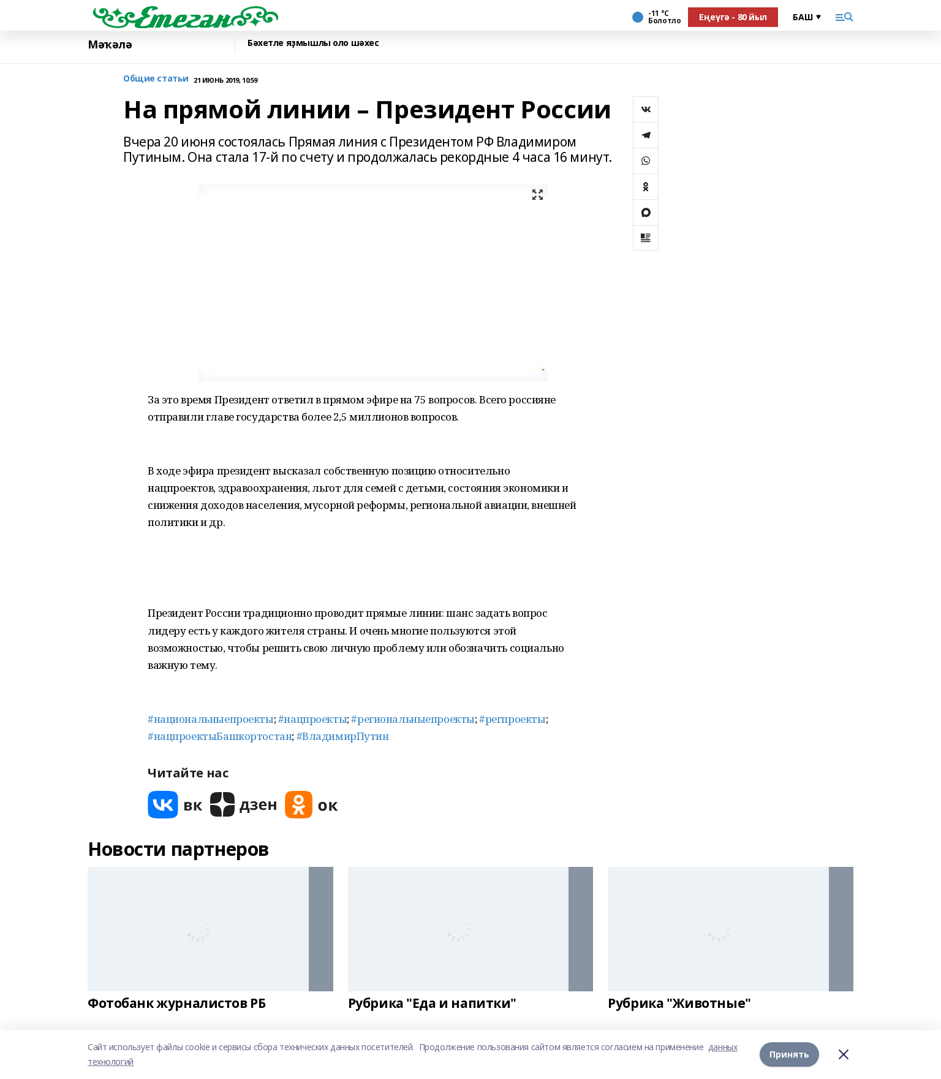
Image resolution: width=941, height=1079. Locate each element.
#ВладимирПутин (343, 736)
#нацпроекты (312, 719)
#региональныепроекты (413, 719)
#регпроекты (512, 719)
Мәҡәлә (110, 44)
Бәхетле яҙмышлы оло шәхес (313, 43)
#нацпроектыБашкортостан (220, 736)
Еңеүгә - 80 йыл (733, 17)
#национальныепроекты (211, 719)
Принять (789, 1054)
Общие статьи (156, 79)
